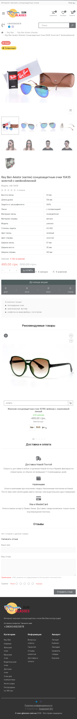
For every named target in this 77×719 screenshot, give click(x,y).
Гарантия (32, 647)
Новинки (7, 644)
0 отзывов (21, 190)
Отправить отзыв (65, 592)
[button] (72, 13)
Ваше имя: (5, 545)
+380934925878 (14, 24)
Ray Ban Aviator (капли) (27, 32)
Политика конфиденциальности (38, 705)
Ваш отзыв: (6, 557)
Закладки (56, 647)
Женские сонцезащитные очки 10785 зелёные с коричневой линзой (38, 410)
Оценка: (4, 584)
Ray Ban (10, 32)
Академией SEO (46, 709)
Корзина (55, 658)
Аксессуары (9, 683)
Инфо (70, 3)
